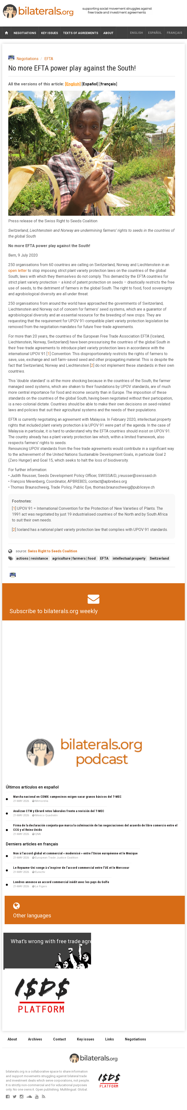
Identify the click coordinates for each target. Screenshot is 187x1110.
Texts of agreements (80, 33)
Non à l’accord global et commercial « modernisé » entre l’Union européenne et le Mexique (75, 853)
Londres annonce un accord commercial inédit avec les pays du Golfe (61, 882)
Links (109, 1039)
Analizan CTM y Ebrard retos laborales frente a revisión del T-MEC (58, 811)
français (174, 33)
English (136, 33)
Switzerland (159, 558)
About (108, 33)
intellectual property (129, 558)
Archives (35, 1039)
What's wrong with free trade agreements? (62, 941)
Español (155, 33)
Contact (59, 1039)
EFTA (48, 58)
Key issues (49, 33)
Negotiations (25, 33)
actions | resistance (32, 558)
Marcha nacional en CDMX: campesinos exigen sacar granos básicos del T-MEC (67, 796)
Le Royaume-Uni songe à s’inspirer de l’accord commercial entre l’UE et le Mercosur (71, 867)
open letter (17, 270)
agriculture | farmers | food (74, 558)
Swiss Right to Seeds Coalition (52, 551)
